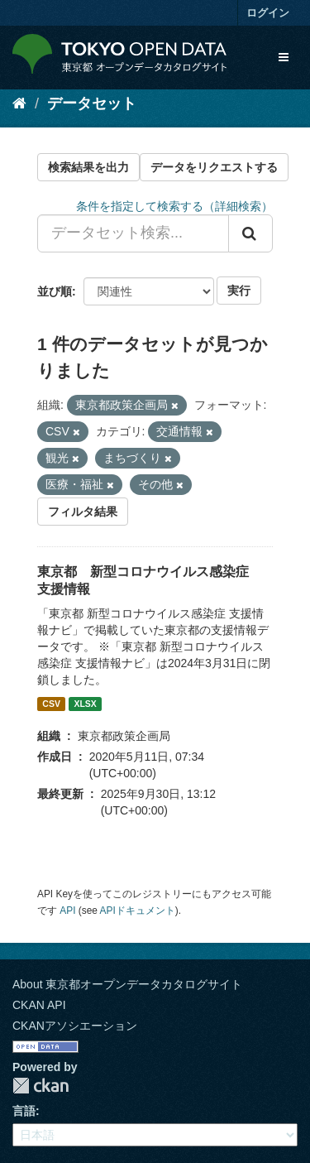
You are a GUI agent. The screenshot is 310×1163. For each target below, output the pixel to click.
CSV (51, 704)
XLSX (85, 704)
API (67, 910)
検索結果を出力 (88, 167)
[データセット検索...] (133, 233)
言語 (24, 1110)
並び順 (54, 291)
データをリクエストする (214, 167)
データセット (91, 103)
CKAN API (39, 1005)
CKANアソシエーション (74, 1025)
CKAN (40, 1085)
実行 (238, 290)
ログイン (267, 13)
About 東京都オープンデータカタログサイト (127, 984)
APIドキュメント (137, 910)
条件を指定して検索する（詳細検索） (174, 206)
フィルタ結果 (82, 511)
